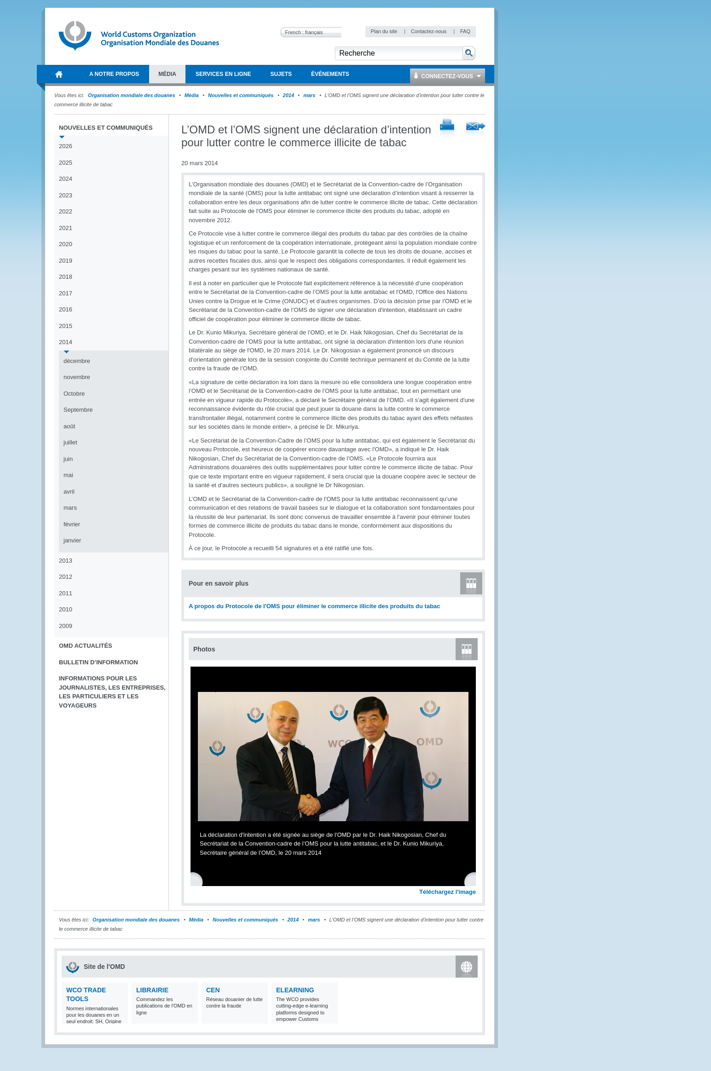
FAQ (465, 31)
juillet (70, 442)
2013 (65, 560)
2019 (65, 260)
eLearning (295, 990)
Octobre (74, 393)
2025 (65, 162)
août (69, 426)
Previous (198, 881)
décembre (77, 360)
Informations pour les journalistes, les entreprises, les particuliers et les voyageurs (112, 692)
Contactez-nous (429, 31)
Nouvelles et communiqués (240, 95)
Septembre (78, 409)
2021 (65, 228)
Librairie (152, 990)
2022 (65, 211)
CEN (213, 990)
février (72, 524)
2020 (65, 244)
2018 (65, 276)
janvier (72, 540)
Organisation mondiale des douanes (131, 95)
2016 (65, 309)
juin (68, 458)
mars (309, 95)
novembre (77, 377)
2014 (288, 95)
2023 (65, 195)
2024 (65, 178)
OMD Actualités (85, 645)
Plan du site (385, 31)
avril (69, 491)
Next (474, 881)
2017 (65, 293)
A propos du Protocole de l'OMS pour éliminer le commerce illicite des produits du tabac (314, 606)
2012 (65, 576)
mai (68, 475)
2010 (65, 609)
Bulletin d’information (98, 662)
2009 (65, 625)
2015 (65, 325)
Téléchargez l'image (447, 891)
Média (192, 95)
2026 (65, 146)
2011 (65, 593)
